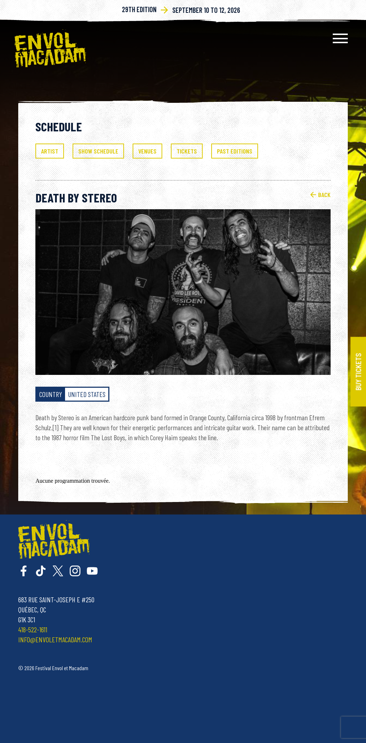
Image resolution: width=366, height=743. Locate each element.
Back (320, 194)
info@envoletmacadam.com (55, 639)
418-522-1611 (32, 629)
